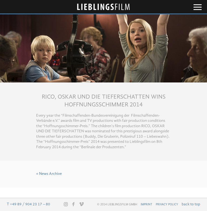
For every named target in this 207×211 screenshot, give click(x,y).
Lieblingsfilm (103, 7)
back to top (191, 204)
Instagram (65, 204)
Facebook (73, 204)
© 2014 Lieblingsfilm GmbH (117, 204)
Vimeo (81, 204)
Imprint (146, 204)
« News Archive (49, 174)
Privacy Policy (167, 204)
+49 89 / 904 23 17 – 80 (30, 204)
